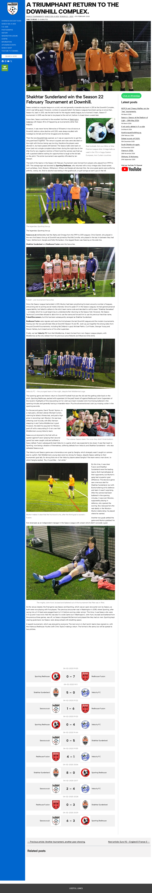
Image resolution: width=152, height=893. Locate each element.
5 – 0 (70, 692)
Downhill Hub (42, 138)
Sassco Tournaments (35, 16)
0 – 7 (70, 676)
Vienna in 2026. (127, 151)
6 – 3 (70, 821)
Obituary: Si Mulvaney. (129, 157)
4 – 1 (70, 756)
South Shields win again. (130, 145)
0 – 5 (70, 740)
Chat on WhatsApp (131, 96)
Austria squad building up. (131, 132)
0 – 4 (70, 724)
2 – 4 (70, 789)
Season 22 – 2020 (66, 16)
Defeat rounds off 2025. (130, 139)
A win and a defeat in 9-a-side (133, 126)
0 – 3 (70, 805)
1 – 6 (70, 708)
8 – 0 (70, 773)
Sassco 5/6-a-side (52, 16)
